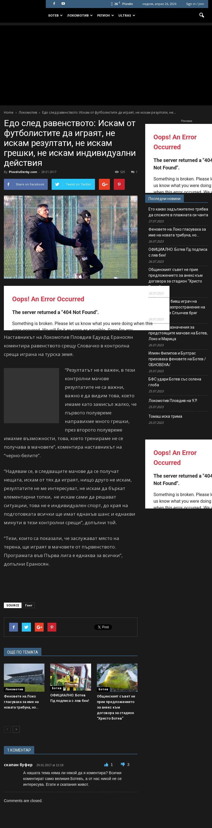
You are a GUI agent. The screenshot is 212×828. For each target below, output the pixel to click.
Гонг (28, 605)
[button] (201, 15)
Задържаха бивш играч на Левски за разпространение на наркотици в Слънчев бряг (177, 307)
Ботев (55, 15)
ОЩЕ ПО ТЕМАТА (22, 652)
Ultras (126, 15)
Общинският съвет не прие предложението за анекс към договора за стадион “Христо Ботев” (116, 707)
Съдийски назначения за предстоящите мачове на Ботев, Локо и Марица (178, 333)
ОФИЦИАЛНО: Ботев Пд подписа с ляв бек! (178, 252)
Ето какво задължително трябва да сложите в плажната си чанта (178, 212)
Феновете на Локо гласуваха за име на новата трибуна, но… (21, 701)
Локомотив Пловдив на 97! (173, 400)
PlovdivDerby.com (23, 172)
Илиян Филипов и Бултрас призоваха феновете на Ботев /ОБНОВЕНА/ (177, 359)
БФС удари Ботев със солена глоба (175, 382)
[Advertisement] (106, 64)
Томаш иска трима (165, 416)
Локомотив (80, 15)
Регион (105, 15)
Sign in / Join (195, 4)
